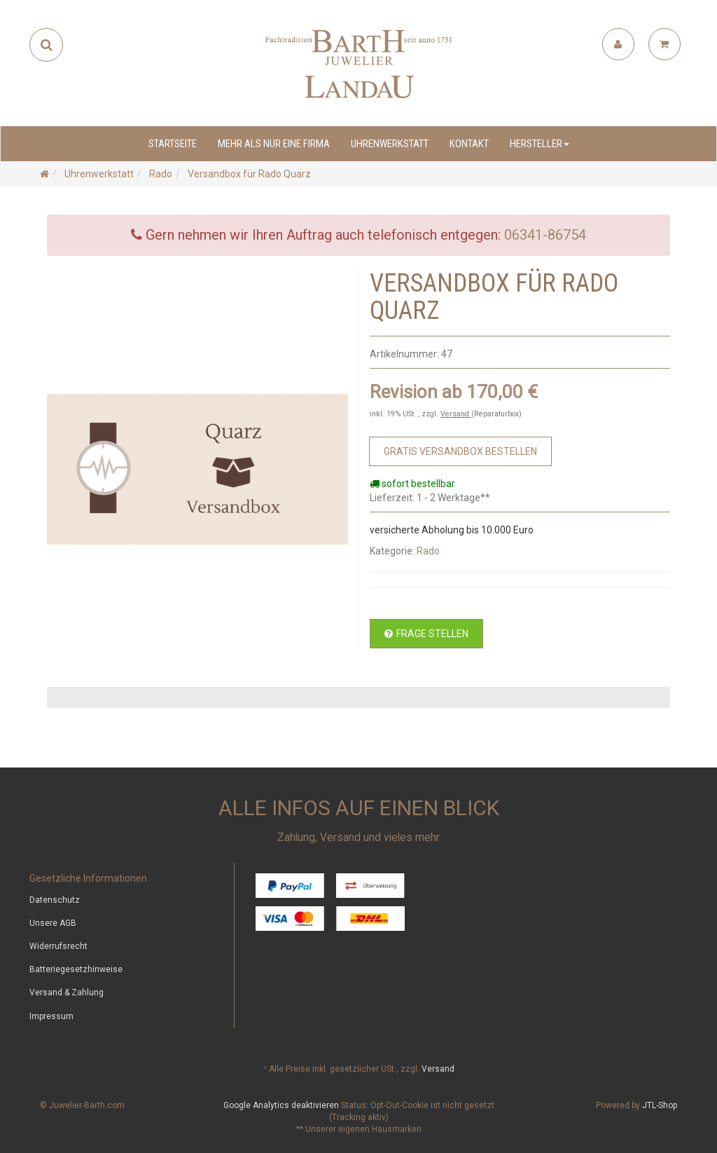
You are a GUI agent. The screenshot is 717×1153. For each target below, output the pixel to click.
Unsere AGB (52, 923)
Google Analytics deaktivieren (281, 1105)
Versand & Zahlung (66, 992)
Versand (455, 413)
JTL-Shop (659, 1105)
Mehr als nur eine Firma (274, 143)
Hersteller (539, 143)
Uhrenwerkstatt (390, 143)
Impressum (51, 1016)
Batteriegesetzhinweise (76, 969)
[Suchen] (47, 45)
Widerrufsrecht (58, 946)
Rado (428, 551)
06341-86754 (545, 234)
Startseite (172, 143)
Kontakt (469, 143)
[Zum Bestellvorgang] (460, 451)
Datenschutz (54, 900)
